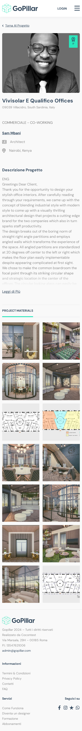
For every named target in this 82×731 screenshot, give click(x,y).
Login (62, 8)
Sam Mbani (11, 133)
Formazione (10, 719)
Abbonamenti (11, 724)
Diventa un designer (16, 713)
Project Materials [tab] (17, 311)
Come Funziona (12, 708)
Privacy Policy (12, 678)
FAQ (5, 689)
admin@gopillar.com (16, 651)
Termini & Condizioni (16, 673)
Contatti (7, 684)
